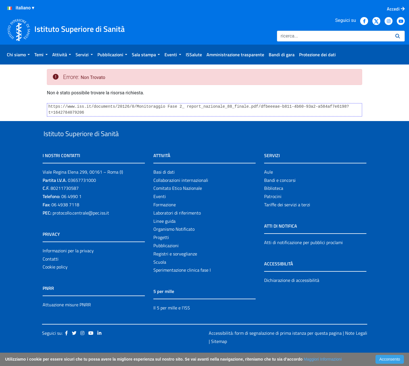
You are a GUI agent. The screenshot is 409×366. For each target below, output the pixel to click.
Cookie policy (55, 280)
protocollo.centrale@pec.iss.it (81, 225)
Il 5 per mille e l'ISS (171, 321)
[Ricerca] (334, 36)
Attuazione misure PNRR (67, 318)
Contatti (51, 272)
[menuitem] (18, 54)
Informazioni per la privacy (68, 263)
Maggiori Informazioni (323, 359)
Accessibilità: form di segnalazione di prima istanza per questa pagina (275, 346)
